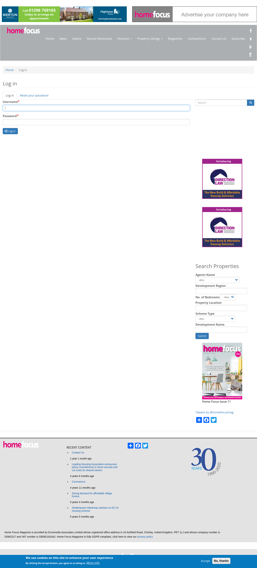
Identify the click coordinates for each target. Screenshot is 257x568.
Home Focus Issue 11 (216, 402)
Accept (205, 561)
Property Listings (149, 39)
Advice (76, 39)
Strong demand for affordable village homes (92, 495)
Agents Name (205, 275)
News (63, 39)
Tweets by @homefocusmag (214, 412)
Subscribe (238, 39)
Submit (202, 336)
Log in (11, 96)
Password (10, 116)
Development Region (210, 286)
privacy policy (145, 536)
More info (93, 563)
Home (50, 39)
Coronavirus (78, 481)
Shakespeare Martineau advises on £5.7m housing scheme (95, 509)
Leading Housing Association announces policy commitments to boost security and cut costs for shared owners (95, 467)
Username (10, 102)
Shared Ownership (99, 39)
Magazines (175, 39)
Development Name (209, 325)
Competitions (197, 39)
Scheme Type (204, 314)
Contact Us (218, 39)
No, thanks (221, 560)
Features (124, 39)
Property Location (208, 303)
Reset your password (34, 95)
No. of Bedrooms (207, 297)
